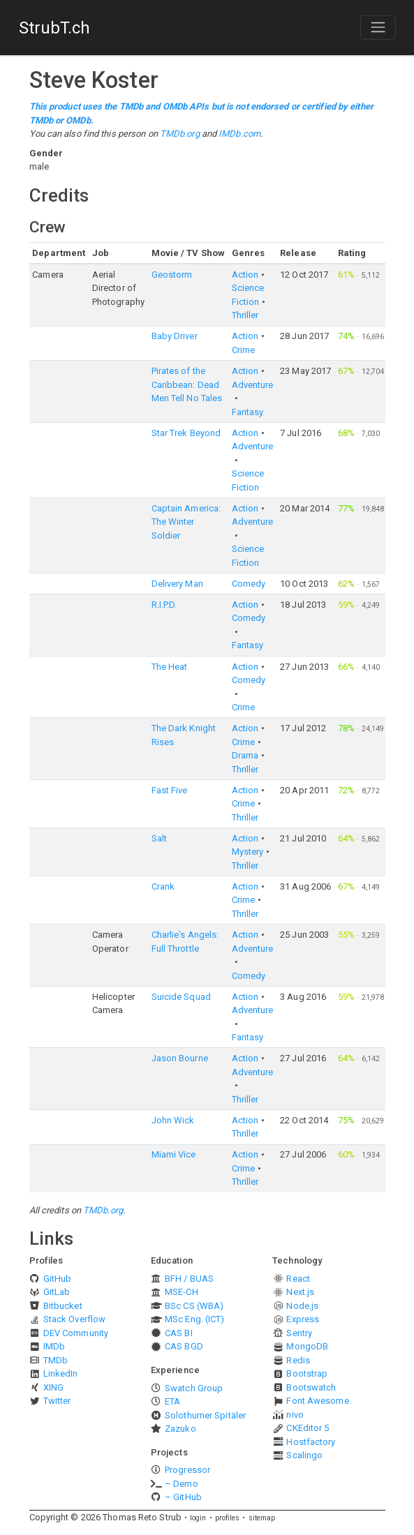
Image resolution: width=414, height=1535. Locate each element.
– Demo (181, 1483)
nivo (294, 1414)
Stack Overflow (74, 1319)
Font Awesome (317, 1400)
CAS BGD (184, 1346)
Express (302, 1319)
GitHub (57, 1278)
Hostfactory (310, 1442)
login (198, 1517)
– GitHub (183, 1497)
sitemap (262, 1517)
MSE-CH (181, 1292)
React (298, 1278)
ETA (172, 1401)
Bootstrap (306, 1373)
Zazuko (180, 1428)
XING (53, 1387)
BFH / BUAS (189, 1278)
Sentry (299, 1333)
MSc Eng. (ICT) (194, 1319)
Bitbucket (62, 1306)
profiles (227, 1517)
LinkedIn (60, 1373)
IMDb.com (239, 133)
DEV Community (75, 1333)
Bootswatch (311, 1387)
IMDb (54, 1346)
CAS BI (179, 1333)
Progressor (187, 1470)
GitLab (57, 1292)
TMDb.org (180, 133)
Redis (298, 1360)
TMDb (55, 1360)
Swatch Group (194, 1388)
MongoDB (307, 1346)
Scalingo (304, 1455)
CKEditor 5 (307, 1428)
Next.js (300, 1292)
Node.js (302, 1306)
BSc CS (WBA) (194, 1306)
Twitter (57, 1400)
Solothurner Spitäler (205, 1415)
